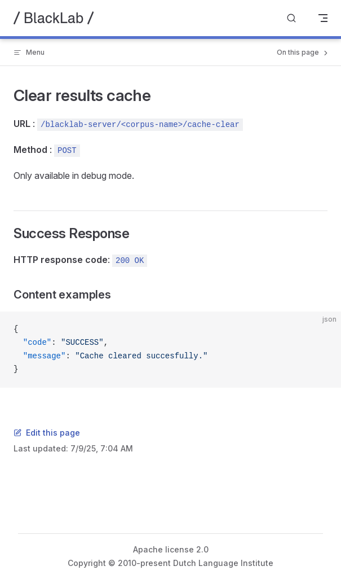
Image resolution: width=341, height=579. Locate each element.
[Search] (291, 18)
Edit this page (47, 432)
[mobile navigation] (322, 18)
